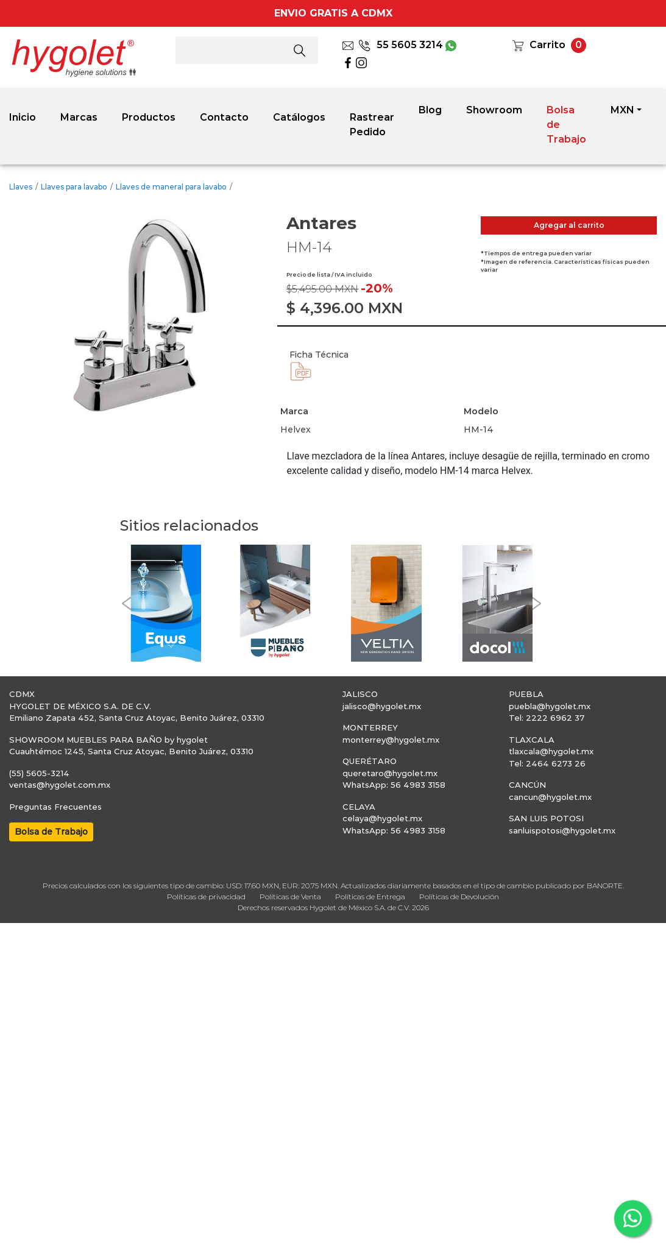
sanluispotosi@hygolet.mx (562, 830)
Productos (148, 117)
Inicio (22, 117)
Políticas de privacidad (206, 896)
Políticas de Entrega (370, 896)
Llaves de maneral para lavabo (171, 186)
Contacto (224, 117)
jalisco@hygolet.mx (381, 706)
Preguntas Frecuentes (55, 807)
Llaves (20, 186)
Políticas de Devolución (459, 896)
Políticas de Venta (290, 896)
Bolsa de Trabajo (566, 124)
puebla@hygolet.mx (549, 706)
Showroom (494, 110)
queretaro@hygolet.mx (390, 773)
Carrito (547, 45)
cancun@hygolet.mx (550, 797)
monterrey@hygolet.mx (390, 739)
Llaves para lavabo (74, 186)
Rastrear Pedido (372, 124)
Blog (430, 110)
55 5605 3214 (400, 45)
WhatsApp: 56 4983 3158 (393, 785)
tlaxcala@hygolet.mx (551, 751)
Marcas (78, 117)
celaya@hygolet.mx (382, 818)
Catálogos (299, 117)
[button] (126, 603)
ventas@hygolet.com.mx (59, 785)
